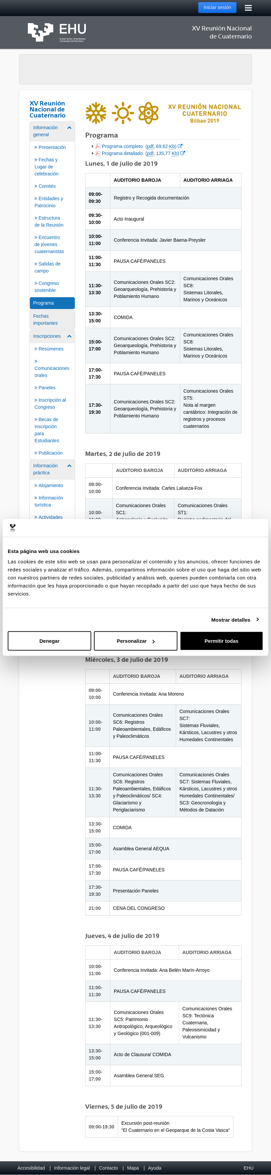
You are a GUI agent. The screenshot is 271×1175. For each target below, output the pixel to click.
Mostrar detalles (231, 619)
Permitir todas (221, 641)
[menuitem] (52, 209)
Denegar (49, 641)
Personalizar (136, 641)
